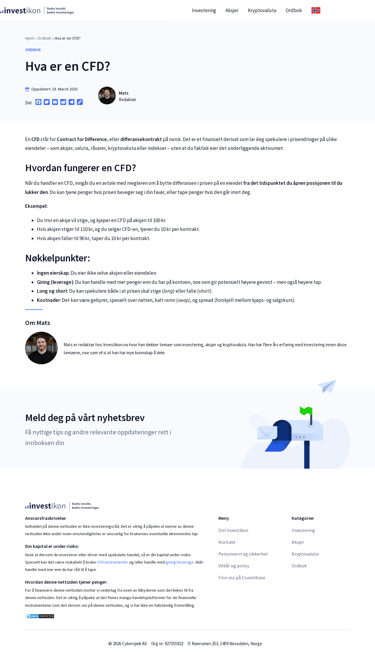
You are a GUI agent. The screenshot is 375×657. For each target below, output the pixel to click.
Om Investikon (233, 530)
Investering (229, 10)
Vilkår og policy (233, 566)
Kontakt (227, 542)
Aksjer (257, 10)
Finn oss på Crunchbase (241, 577)
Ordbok (319, 10)
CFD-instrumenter (112, 562)
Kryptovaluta (287, 10)
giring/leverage (180, 562)
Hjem (29, 38)
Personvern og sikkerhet (243, 554)
